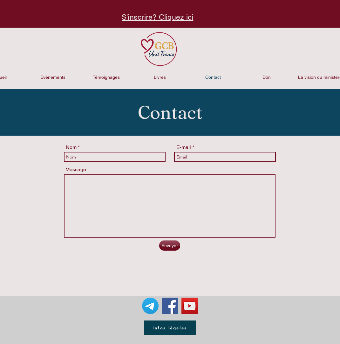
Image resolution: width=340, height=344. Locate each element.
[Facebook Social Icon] (170, 306)
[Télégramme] (150, 306)
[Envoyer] (169, 245)
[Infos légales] (170, 327)
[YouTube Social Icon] (189, 306)
